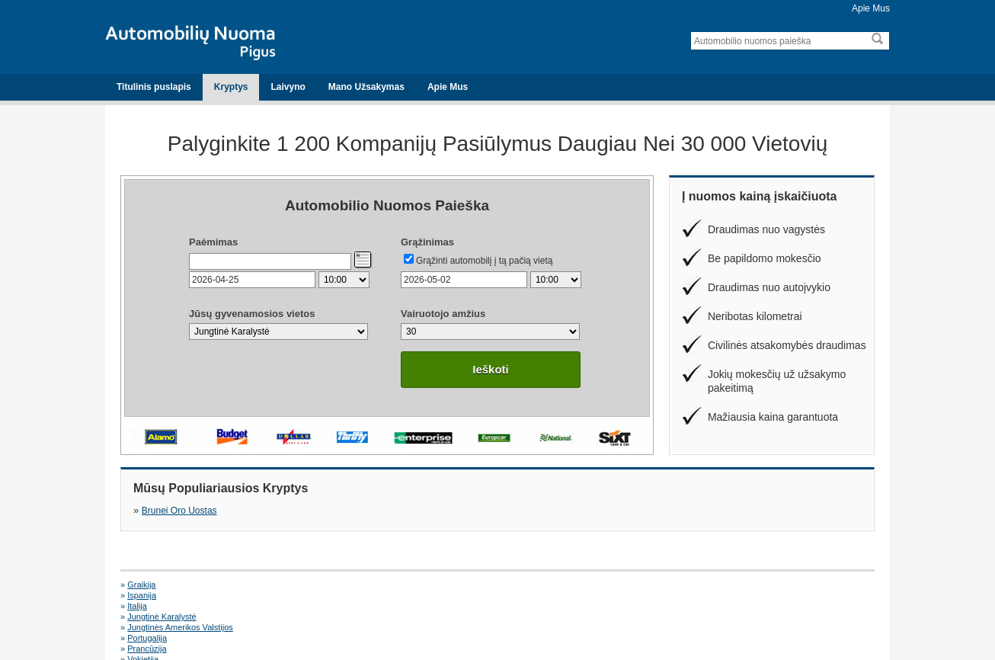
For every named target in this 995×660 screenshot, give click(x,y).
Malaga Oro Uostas (713, 605)
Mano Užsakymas (366, 87)
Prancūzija (513, 595)
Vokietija (693, 595)
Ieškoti (490, 369)
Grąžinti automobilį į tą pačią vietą (484, 260)
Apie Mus (871, 8)
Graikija (141, 584)
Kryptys (231, 87)
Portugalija (330, 595)
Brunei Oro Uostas (179, 510)
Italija (504, 584)
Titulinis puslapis (154, 87)
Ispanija (325, 584)
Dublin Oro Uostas (345, 605)
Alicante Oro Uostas (164, 605)
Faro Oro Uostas (525, 605)
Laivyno (287, 87)
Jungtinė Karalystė (712, 584)
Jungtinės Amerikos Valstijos (180, 595)
